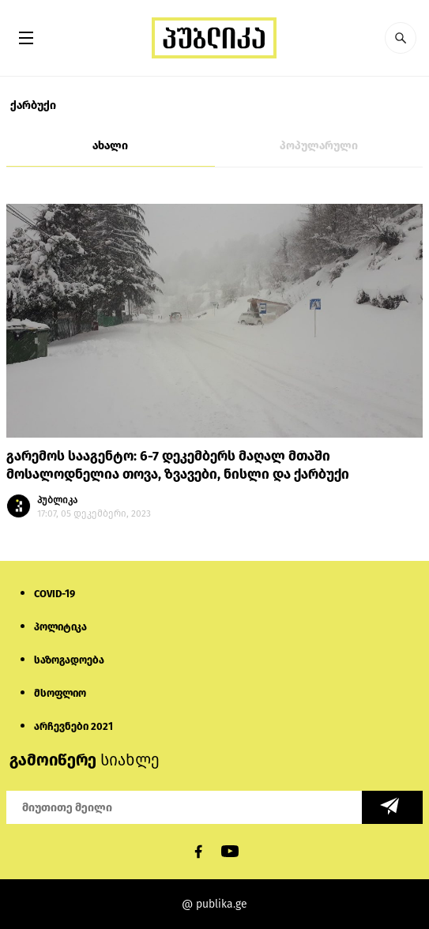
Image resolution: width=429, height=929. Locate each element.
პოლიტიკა (60, 627)
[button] (400, 38)
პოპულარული (319, 145)
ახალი (110, 145)
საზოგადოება (69, 660)
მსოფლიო (60, 693)
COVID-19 (54, 594)
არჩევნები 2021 (73, 726)
